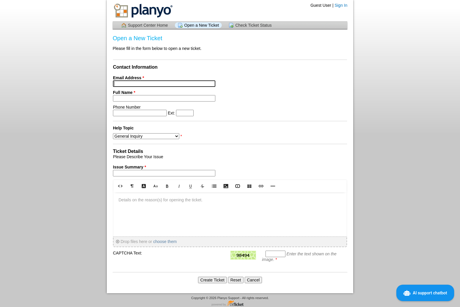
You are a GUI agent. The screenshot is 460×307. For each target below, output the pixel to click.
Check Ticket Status (253, 25)
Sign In (340, 5)
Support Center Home (148, 25)
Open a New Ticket (201, 25)
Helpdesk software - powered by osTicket (230, 303)
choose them (165, 241)
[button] (120, 186)
